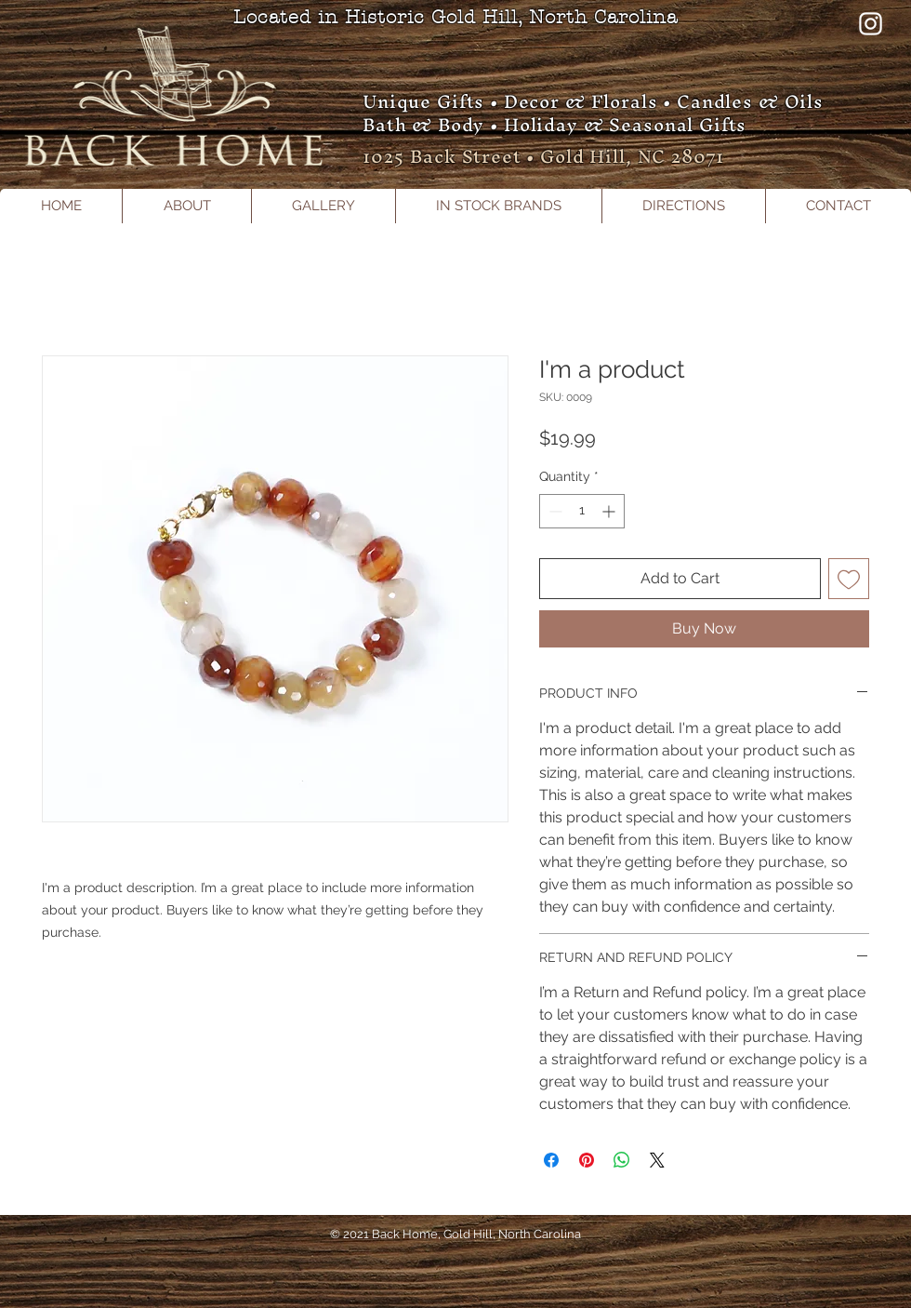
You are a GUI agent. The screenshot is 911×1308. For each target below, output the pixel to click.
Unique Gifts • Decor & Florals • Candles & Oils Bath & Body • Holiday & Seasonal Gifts (593, 113)
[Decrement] (553, 511)
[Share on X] (657, 1160)
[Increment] (610, 511)
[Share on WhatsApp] (622, 1160)
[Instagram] (870, 23)
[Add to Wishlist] (848, 578)
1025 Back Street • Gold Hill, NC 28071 (543, 156)
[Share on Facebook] (551, 1160)
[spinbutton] (582, 511)
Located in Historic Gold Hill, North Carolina (455, 17)
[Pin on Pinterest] (586, 1160)
